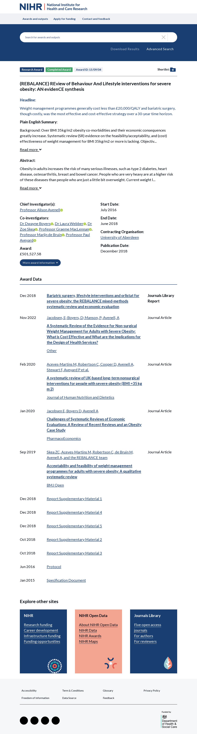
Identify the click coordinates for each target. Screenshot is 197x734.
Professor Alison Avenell (40, 209)
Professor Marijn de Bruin (41, 234)
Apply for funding (64, 18)
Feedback (108, 697)
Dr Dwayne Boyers (35, 223)
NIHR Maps (88, 641)
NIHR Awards (90, 635)
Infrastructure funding (42, 635)
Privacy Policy (152, 690)
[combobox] (98, 37)
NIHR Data (88, 630)
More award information (40, 262)
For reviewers (145, 641)
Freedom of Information (35, 697)
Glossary (108, 690)
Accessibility (29, 690)
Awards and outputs (35, 18)
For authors (143, 635)
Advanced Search (160, 49)
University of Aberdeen (120, 237)
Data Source (69, 697)
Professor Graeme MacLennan (64, 229)
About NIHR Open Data (98, 624)
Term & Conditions (73, 690)
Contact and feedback (96, 18)
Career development (41, 630)
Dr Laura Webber (69, 223)
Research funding (38, 624)
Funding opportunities (42, 641)
